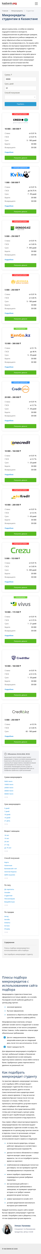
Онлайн (7, 892)
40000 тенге (8, 794)
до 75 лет (7, 848)
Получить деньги (20, 158)
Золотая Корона (10, 872)
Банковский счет (10, 868)
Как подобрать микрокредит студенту (18, 954)
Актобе (7, 919)
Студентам (8, 895)
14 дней (7, 818)
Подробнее (9, 152)
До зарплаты (9, 889)
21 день (7, 821)
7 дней (6, 811)
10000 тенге (8, 784)
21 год (6, 845)
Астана (7, 926)
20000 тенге (8, 787)
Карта (6, 862)
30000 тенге (8, 791)
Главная (5, 11)
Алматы (7, 923)
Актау (6, 916)
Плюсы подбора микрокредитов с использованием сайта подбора (17, 949)
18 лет (6, 835)
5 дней (6, 808)
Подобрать (20, 104)
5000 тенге (8, 781)
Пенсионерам (9, 899)
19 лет (6, 838)
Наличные (8, 865)
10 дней (7, 814)
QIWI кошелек (9, 875)
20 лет (6, 841)
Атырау (7, 929)
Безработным (9, 902)
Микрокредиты (17, 11)
